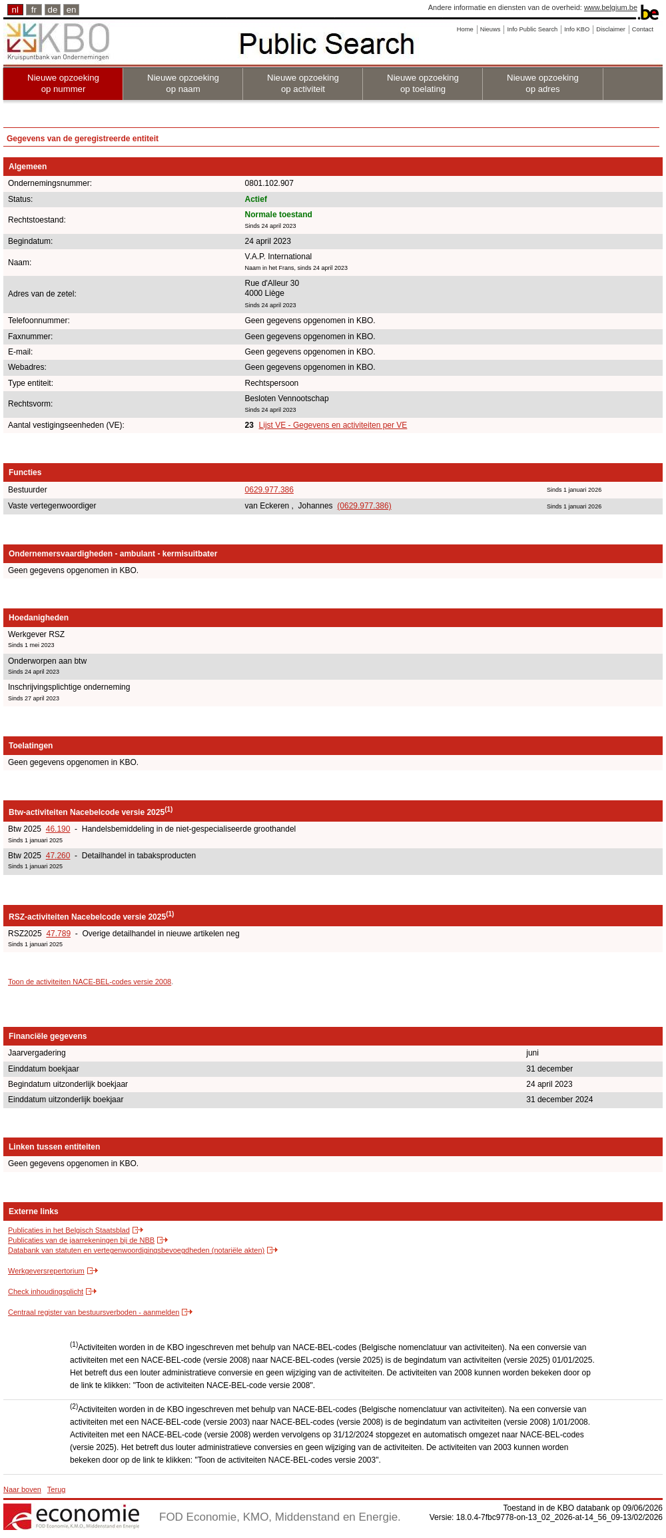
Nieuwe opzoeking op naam (183, 83)
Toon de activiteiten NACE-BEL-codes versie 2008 (89, 982)
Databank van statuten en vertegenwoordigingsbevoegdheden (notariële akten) (136, 1250)
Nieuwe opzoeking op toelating (423, 83)
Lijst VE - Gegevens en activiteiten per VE (333, 425)
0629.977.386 (269, 489)
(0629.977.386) (364, 505)
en (72, 10)
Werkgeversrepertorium (46, 1271)
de (53, 10)
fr (34, 10)
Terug (56, 1489)
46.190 (58, 829)
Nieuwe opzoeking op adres (543, 83)
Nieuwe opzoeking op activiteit (303, 83)
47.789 (58, 933)
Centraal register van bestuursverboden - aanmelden (93, 1312)
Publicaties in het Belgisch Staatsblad (69, 1230)
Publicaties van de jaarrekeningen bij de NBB (81, 1240)
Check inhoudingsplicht (45, 1291)
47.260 (58, 855)
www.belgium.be (610, 7)
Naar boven (22, 1489)
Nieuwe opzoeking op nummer (63, 83)
